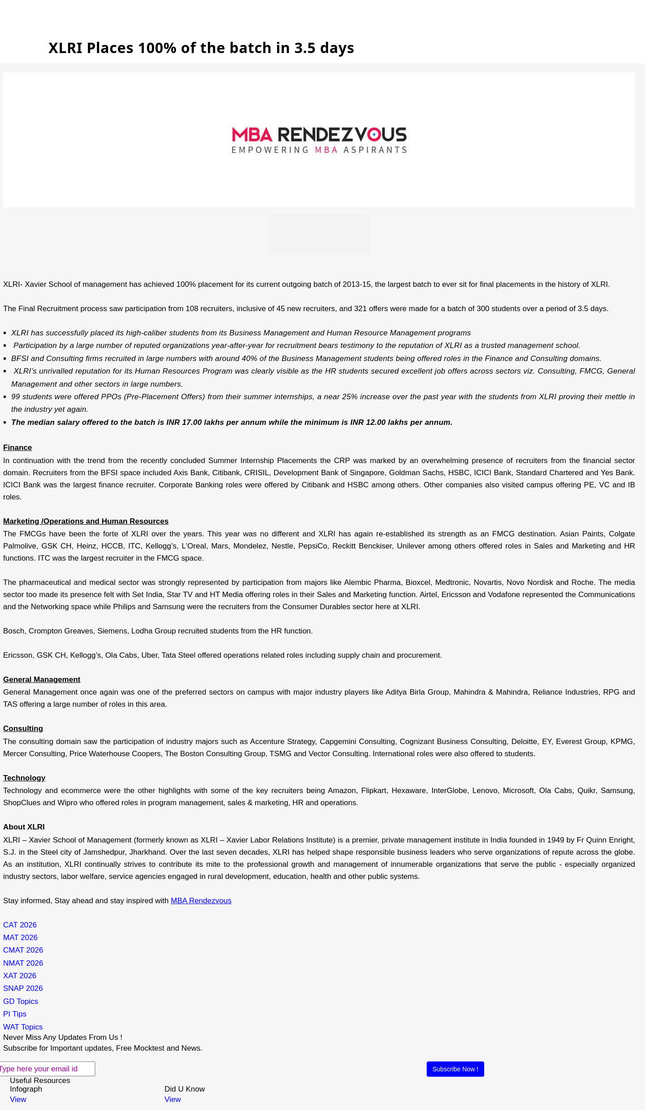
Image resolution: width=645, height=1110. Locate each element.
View (18, 1099)
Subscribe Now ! (455, 1069)
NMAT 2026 (23, 963)
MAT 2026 (20, 937)
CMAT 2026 (23, 950)
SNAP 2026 (23, 988)
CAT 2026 (20, 925)
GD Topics (20, 1001)
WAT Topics (23, 1027)
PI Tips (15, 1014)
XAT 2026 (19, 976)
